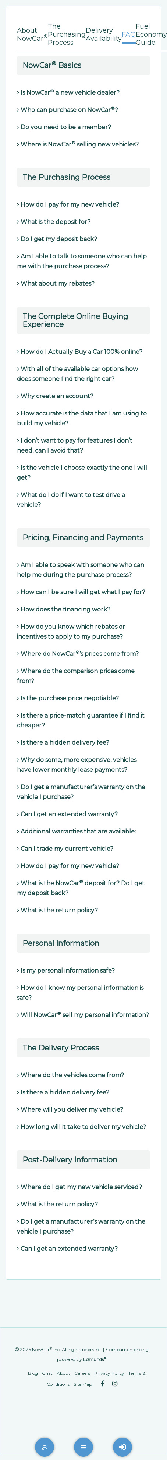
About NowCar (32, 34)
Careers (82, 1373)
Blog (33, 1373)
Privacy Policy (109, 1373)
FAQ (129, 34)
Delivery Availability (104, 34)
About (63, 1373)
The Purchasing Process (67, 34)
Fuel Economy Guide (151, 34)
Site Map (83, 1384)
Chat (47, 1373)
